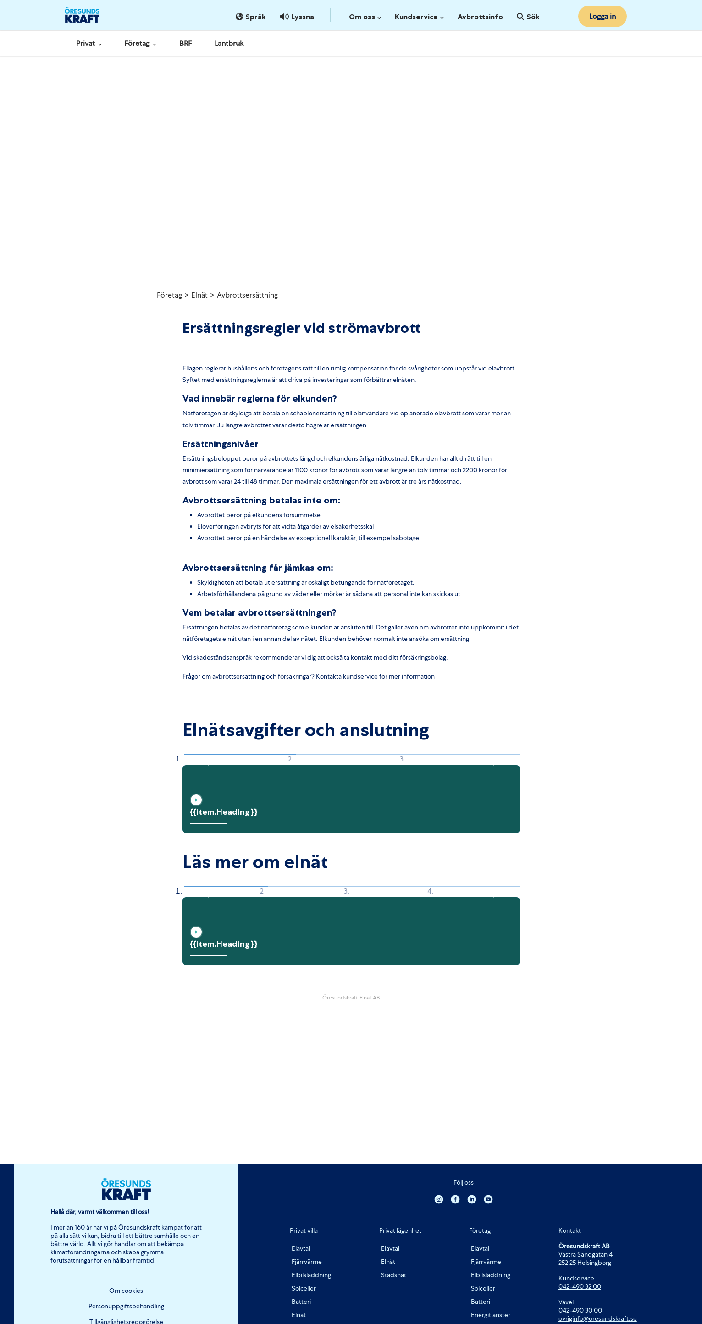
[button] (206, 760)
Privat (89, 43)
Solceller (304, 1288)
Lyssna (297, 16)
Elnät (199, 295)
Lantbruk (229, 43)
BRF (185, 43)
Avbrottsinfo (480, 16)
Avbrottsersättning (247, 295)
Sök (528, 16)
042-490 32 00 (579, 1286)
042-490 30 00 (580, 1310)
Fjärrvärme (307, 1262)
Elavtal (301, 1248)
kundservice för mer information (388, 676)
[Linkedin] (471, 1199)
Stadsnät (393, 1275)
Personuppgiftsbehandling (126, 1306)
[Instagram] (438, 1199)
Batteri (301, 1301)
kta (337, 676)
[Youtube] (488, 1199)
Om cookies (126, 1290)
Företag (140, 43)
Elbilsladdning (311, 1275)
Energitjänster (490, 1315)
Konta (324, 676)
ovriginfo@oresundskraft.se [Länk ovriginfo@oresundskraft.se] (597, 1318)
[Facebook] (455, 1199)
